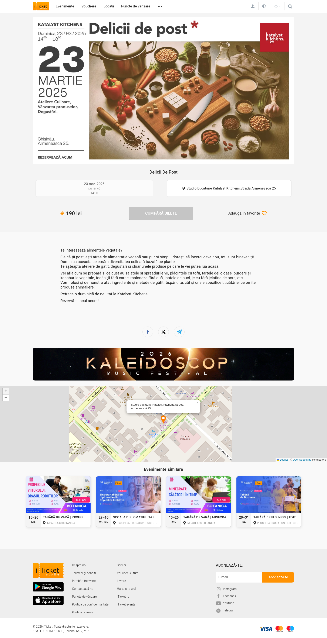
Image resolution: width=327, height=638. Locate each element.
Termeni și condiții (84, 573)
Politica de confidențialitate (90, 604)
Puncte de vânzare (135, 6)
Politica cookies (82, 612)
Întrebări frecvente (84, 581)
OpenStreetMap (302, 459)
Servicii (122, 565)
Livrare (121, 581)
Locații (109, 6)
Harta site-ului (126, 588)
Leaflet (282, 459)
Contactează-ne (82, 588)
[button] (163, 419)
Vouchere (89, 6)
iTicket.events (126, 604)
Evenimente (65, 6)
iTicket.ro (123, 596)
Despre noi (79, 565)
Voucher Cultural (128, 573)
